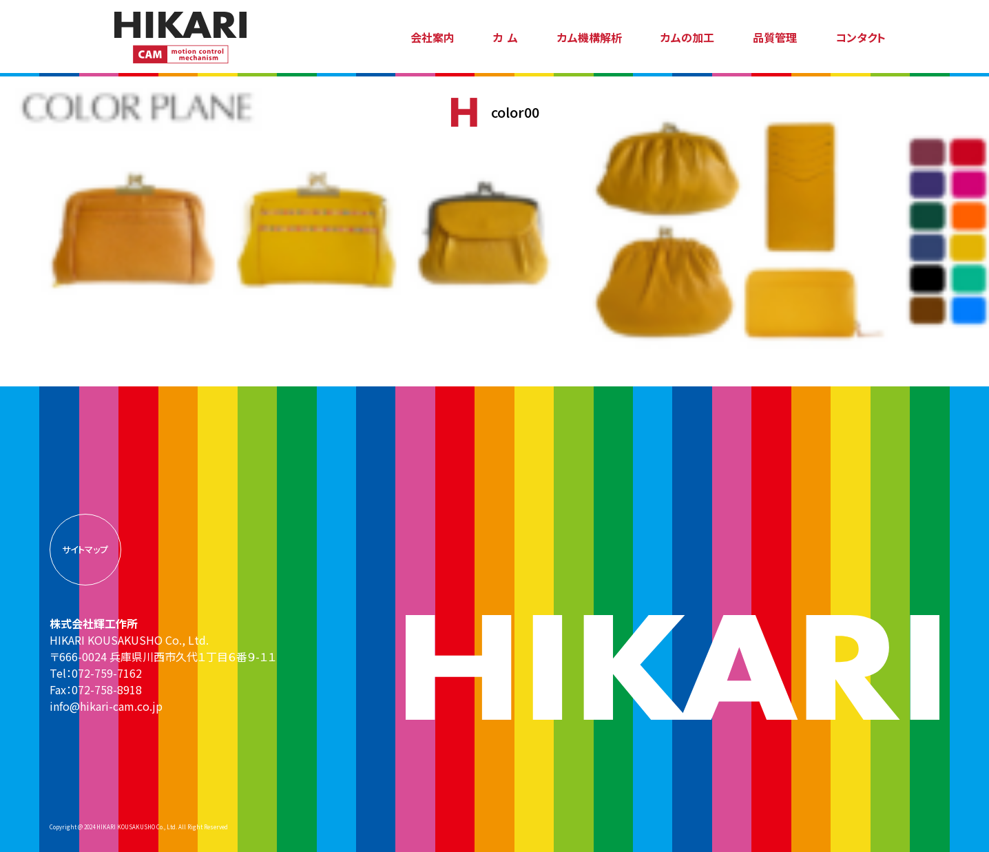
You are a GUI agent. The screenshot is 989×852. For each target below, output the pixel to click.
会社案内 (432, 37)
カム (508, 37)
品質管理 (775, 37)
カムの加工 (687, 37)
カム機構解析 (589, 37)
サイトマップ (85, 549)
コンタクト (860, 37)
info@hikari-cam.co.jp (106, 706)
